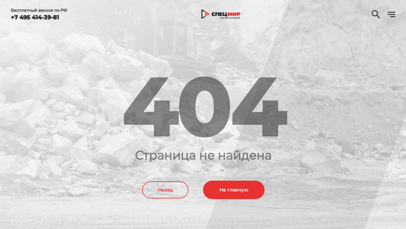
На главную (233, 190)
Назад (165, 190)
